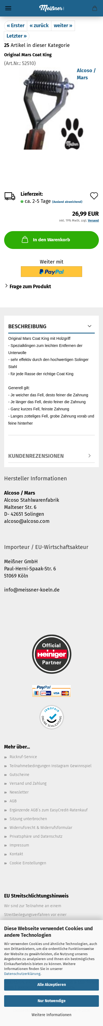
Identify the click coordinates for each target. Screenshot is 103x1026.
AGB (13, 801)
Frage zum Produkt (30, 287)
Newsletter (19, 792)
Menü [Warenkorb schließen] (8, 8)
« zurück (39, 26)
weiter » (63, 26)
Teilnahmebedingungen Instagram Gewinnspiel (50, 766)
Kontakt (16, 854)
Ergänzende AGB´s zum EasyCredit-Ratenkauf (49, 810)
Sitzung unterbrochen (28, 819)
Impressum (19, 845)
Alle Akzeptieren (51, 984)
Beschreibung (27, 326)
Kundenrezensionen (36, 456)
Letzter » (17, 36)
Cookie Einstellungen (28, 863)
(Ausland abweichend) (67, 202)
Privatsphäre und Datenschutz (36, 836)
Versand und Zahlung (28, 783)
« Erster (15, 26)
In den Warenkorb (45, 239)
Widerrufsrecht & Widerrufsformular (41, 827)
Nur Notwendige (52, 1001)
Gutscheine (19, 774)
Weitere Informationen (51, 1015)
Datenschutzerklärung (22, 974)
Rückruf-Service (23, 757)
